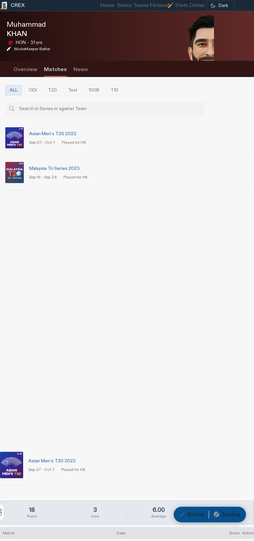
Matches (55, 69)
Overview (25, 69)
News (80, 69)
